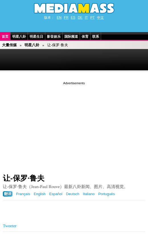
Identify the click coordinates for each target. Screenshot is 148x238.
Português (106, 194)
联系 (95, 37)
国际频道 (71, 37)
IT (86, 18)
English (40, 194)
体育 (85, 37)
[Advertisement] (74, 125)
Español (55, 194)
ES (73, 18)
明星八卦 (19, 37)
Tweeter (10, 226)
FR (66, 18)
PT (92, 18)
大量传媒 (9, 45)
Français (23, 194)
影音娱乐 (54, 37)
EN (59, 18)
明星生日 (36, 37)
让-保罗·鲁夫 (23, 178)
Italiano (88, 194)
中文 (100, 18)
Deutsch (72, 194)
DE (80, 18)
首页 (5, 37)
